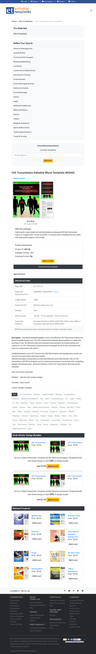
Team (29, 407)
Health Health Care (19, 429)
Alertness (37, 394)
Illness (76, 420)
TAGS (15, 394)
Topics (32, 403)
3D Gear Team (74, 553)
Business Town (74, 516)
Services (25, 416)
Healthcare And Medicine (29, 399)
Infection (54, 407)
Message (58, 394)
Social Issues (22, 424)
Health (72, 399)
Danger (50, 416)
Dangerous (53, 411)
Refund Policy (75, 614)
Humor (16, 97)
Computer (17, 66)
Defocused (23, 420)
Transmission (56, 420)
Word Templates (26, 21)
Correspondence (69, 394)
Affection (32, 424)
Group (39, 424)
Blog (51, 628)
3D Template (14, 606)
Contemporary (67, 420)
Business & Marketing (21, 62)
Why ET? (73, 606)
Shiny (75, 416)
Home (14, 21)
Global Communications (41, 407)
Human (45, 424)
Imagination (54, 424)
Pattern (64, 416)
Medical (39, 403)
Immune (53, 403)
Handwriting (34, 416)
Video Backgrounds (37, 615)
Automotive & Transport (23, 57)
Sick (70, 416)
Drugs (34, 553)
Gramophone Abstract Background (73, 534)
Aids (41, 399)
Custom (56, 291)
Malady (57, 416)
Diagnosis (61, 403)
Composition (45, 420)
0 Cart (71, 1)
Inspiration (63, 411)
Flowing (62, 407)
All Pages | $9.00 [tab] (30, 222)
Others (16, 119)
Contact (72, 622)
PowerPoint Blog (16, 624)
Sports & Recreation (21, 128)
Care (37, 420)
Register (34, 1)
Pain (14, 424)
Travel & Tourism (20, 136)
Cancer (46, 403)
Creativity (16, 399)
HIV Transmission (39, 442)
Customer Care (75, 627)
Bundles (53, 615)
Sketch (31, 420)
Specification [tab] (19, 274)
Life (70, 424)
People (78, 399)
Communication (72, 403)
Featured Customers (57, 600)
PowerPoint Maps (16, 614)
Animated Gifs (35, 618)
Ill (13, 403)
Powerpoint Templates (38, 628)
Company (27, 411)
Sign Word (70, 407)
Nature (16, 114)
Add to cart (53, 466)
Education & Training (21, 75)
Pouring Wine (37, 569)
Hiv (67, 399)
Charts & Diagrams (17, 616)
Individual (63, 424)
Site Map (73, 619)
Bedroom (35, 532)
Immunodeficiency (57, 399)
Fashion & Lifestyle (20, 88)
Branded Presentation (58, 623)
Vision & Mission (76, 603)
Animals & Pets (19, 53)
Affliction (72, 411)
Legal (15, 101)
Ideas (47, 399)
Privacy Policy (75, 611)
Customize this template (48, 267)
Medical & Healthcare (22, 106)
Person (15, 420)
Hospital (43, 416)
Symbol (15, 407)
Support (61, 1)
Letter (30, 429)
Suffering (35, 411)
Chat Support (47, 1)
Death (20, 411)
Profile (78, 407)
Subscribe (48, 160)
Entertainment (19, 79)
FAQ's (72, 616)
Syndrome (24, 403)
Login (24, 1)
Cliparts (33, 620)
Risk (17, 403)
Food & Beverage (20, 92)
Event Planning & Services (23, 84)
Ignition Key (36, 516)
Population (16, 416)
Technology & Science (22, 132)
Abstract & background (22, 48)
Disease (22, 407)
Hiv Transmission (26, 394)
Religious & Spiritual (21, 123)
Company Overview (77, 600)
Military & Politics (20, 110)
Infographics (54, 625)
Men (14, 411)
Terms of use (74, 608)
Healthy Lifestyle (47, 394)
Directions (73, 624)
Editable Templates (30, 651)
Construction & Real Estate (24, 70)
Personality (44, 411)
